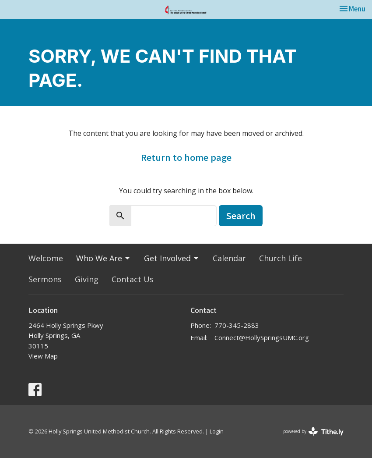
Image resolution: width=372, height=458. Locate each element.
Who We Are (103, 258)
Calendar (229, 258)
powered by (313, 431)
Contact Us (133, 279)
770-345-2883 (236, 325)
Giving (86, 279)
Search (241, 215)
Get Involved (172, 258)
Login (217, 431)
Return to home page (186, 157)
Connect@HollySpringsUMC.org (261, 337)
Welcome (45, 258)
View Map (43, 355)
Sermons (45, 279)
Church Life (280, 258)
